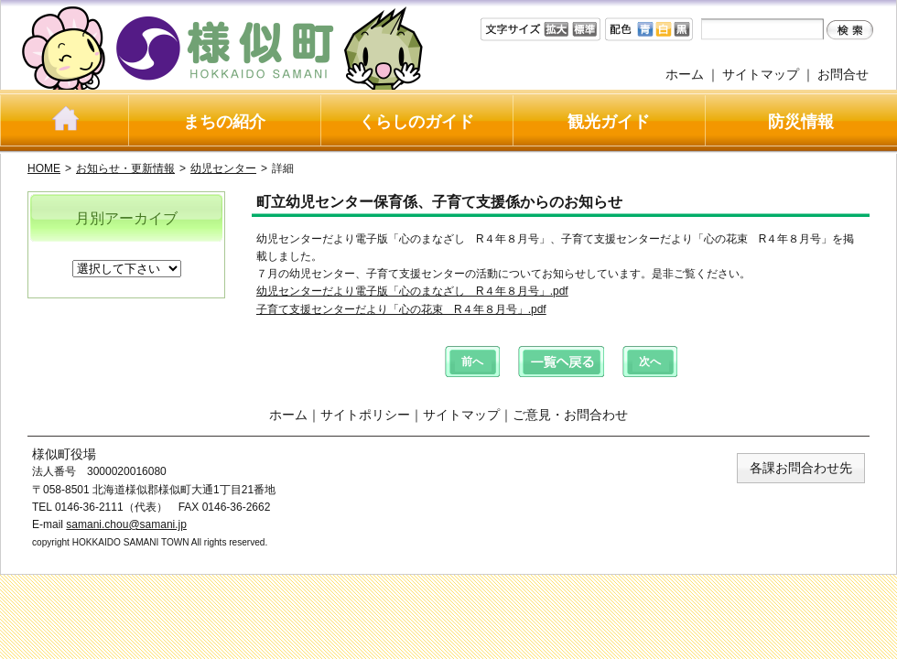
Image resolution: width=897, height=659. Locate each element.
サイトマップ (760, 74)
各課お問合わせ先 (801, 467)
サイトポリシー (365, 414)
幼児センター (223, 168)
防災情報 (801, 122)
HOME (43, 168)
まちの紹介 (224, 122)
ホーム (684, 74)
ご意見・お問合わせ (570, 414)
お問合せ (843, 74)
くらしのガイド (416, 122)
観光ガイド (608, 122)
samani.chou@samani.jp (126, 524)
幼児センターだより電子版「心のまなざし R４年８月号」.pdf (412, 291)
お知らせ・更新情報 (125, 168)
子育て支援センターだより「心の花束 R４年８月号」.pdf (401, 309)
